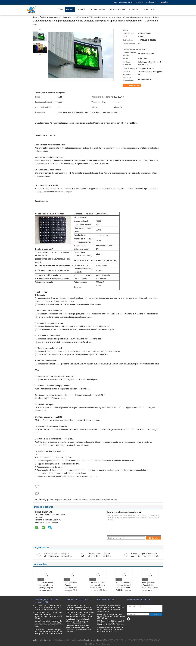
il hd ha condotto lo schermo (78, 500)
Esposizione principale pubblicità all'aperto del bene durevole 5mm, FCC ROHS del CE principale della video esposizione (79, 629)
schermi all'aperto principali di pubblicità (103, 500)
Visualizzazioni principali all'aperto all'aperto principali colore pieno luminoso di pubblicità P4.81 (78, 621)
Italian (166, 2)
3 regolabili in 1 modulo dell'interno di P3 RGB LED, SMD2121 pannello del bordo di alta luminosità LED (110, 630)
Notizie (144, 10)
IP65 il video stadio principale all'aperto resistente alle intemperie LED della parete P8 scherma (97, 588)
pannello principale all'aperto (57, 500)
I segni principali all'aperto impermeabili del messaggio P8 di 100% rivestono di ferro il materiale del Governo (72, 590)
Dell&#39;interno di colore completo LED (47, 600)
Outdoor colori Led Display (78, 599)
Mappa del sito (96, 640)
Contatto (153, 538)
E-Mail (86, 640)
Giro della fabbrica (96, 10)
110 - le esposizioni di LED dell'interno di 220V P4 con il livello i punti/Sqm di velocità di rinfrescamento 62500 (48, 607)
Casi (153, 10)
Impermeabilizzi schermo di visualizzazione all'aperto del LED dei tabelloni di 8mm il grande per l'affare (79, 607)
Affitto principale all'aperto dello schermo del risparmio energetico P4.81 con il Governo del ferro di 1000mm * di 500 (80, 614)
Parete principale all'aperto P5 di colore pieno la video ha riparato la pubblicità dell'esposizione (150, 589)
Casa (60, 10)
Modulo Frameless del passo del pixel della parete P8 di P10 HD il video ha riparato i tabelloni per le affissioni (123, 589)
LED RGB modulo (105, 599)
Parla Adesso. (152, 2)
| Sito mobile (108, 640)
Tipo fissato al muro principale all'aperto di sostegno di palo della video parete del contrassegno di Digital (45, 589)
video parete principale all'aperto (62, 17)
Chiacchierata (132, 85)
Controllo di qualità (117, 10)
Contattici (133, 10)
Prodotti (69, 10)
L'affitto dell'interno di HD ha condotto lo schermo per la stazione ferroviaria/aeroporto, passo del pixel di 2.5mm (48, 615)
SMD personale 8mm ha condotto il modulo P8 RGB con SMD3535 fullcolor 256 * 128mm (111, 616)
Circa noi (81, 10)
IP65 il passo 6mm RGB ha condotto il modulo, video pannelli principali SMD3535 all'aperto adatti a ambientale (111, 623)
